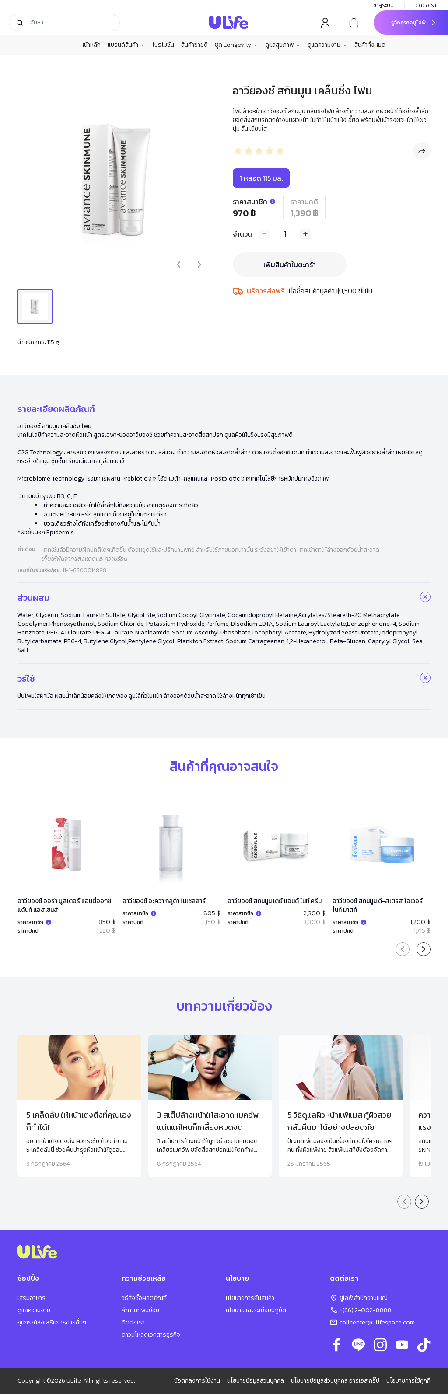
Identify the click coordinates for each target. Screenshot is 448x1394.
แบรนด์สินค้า (126, 45)
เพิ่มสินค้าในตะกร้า (289, 264)
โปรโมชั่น (163, 44)
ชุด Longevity (236, 45)
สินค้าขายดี (194, 44)
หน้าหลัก (90, 44)
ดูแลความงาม (327, 45)
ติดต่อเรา (426, 5)
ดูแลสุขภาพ (283, 45)
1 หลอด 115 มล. (261, 178)
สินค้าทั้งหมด (369, 44)
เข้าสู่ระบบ (382, 5)
